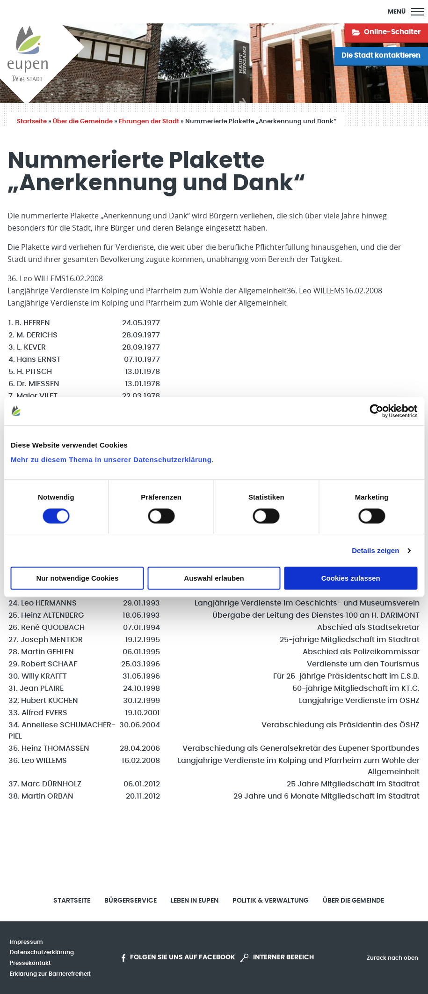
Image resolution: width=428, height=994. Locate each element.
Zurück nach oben (392, 958)
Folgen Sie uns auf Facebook (178, 958)
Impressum (26, 942)
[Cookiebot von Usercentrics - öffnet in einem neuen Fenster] (376, 411)
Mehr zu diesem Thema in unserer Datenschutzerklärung (111, 459)
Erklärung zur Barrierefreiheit (50, 974)
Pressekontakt (30, 963)
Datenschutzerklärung (42, 952)
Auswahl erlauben (214, 578)
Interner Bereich (277, 958)
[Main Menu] (406, 12)
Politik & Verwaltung (270, 900)
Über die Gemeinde (83, 122)
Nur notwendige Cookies (77, 578)
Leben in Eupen (194, 900)
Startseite (32, 122)
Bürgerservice (130, 900)
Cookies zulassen (350, 578)
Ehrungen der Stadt (149, 122)
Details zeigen (375, 550)
